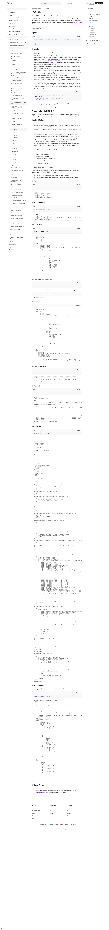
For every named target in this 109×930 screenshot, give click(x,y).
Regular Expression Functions (18, 200)
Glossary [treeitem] (11, 249)
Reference (11, 37)
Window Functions (16, 224)
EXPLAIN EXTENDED (93, 20)
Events (51, 911)
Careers (69, 911)
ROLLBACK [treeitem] (15, 151)
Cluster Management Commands (16, 89)
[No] (91, 43)
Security (11, 241)
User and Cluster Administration (17, 34)
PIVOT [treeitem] (14, 143)
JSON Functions (15, 187)
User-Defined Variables (17, 78)
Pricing (34, 911)
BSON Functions (15, 86)
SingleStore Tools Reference (17, 45)
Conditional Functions (16, 95)
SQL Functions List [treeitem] (16, 56)
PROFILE (36, 888)
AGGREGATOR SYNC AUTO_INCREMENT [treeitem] (17, 107)
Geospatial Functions (16, 177)
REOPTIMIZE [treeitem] (15, 146)
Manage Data (12, 28)
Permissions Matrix (45, 109)
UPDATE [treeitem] (14, 162)
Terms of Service (70, 922)
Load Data (11, 23)
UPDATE (69, 53)
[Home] (10, 3)
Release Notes (12, 244)
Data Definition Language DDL (17, 99)
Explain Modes (91, 16)
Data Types (14, 67)
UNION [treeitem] (14, 159)
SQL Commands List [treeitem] (16, 53)
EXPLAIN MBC (92, 30)
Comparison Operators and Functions (18, 59)
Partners (69, 914)
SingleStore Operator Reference (18, 42)
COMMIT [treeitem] (14, 116)
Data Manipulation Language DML (18, 103)
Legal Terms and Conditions (70, 927)
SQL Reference (14, 48)
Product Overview (36, 906)
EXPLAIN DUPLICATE (94, 28)
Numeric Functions (16, 189)
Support (11, 247)
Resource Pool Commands (18, 203)
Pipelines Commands (16, 195)
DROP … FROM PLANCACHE (53, 62)
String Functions (15, 213)
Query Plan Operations (40, 891)
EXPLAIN (91, 18)
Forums (51, 906)
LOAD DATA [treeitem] (15, 137)
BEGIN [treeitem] (14, 110)
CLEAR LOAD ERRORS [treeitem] (17, 113)
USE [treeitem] (13, 165)
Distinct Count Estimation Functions (17, 171)
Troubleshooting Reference (17, 226)
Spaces (51, 909)
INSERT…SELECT (62, 53)
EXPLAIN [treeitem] (14, 129)
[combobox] (87, 3)
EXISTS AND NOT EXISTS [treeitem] (18, 127)
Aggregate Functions (16, 83)
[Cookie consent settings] (2, 928)
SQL (34, 36)
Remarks (90, 12)
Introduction (12, 12)
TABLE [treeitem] (14, 157)
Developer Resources (14, 31)
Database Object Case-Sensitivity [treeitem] (17, 63)
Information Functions (17, 184)
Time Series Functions (17, 215)
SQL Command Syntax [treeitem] (17, 50)
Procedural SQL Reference (17, 198)
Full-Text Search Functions (18, 174)
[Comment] (94, 43)
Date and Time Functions (17, 168)
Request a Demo (36, 909)
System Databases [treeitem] (15, 229)
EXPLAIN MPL (92, 32)
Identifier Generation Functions (16, 180)
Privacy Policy (62, 922)
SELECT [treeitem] (14, 154)
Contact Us (69, 906)
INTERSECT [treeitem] (15, 135)
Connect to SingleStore (15, 18)
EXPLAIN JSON (92, 22)
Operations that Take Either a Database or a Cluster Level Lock (18, 74)
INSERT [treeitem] (14, 132)
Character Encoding (16, 69)
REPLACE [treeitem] (14, 148)
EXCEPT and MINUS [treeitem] (17, 124)
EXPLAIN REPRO (93, 34)
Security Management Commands (16, 206)
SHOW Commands (16, 210)
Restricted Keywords (16, 80)
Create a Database (13, 20)
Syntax (89, 10)
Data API (12, 234)
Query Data (12, 26)
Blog (68, 909)
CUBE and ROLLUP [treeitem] (17, 118)
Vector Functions (15, 221)
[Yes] (87, 43)
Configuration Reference (16, 39)
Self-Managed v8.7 (36, 8)
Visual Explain (50, 118)
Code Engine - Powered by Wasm (16, 238)
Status (33, 916)
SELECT (55, 53)
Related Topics (91, 36)
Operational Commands (17, 192)
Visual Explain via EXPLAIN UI (94, 14)
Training (51, 914)
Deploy (10, 15)
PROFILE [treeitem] (14, 140)
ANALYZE (52, 63)
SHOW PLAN (56, 76)
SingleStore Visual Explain (40, 886)
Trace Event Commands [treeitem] (17, 218)
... (42, 8)
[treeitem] (17, 12)
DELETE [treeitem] (14, 121)
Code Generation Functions (18, 93)
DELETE (75, 53)
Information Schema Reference (18, 232)
